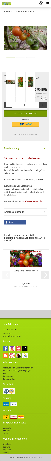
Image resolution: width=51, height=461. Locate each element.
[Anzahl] (25, 105)
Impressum (7, 333)
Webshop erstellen (17, 457)
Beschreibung (11, 148)
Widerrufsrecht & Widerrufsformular (18, 368)
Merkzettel (7, 428)
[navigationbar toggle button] (47, 3)
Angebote (7, 450)
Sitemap (6, 452)
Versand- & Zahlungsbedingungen (17, 370)
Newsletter (7, 444)
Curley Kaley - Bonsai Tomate (26, 271)
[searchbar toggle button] (34, 3)
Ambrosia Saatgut (14, 211)
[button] (15, 222)
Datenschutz (8, 376)
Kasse (5, 433)
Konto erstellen (9, 379)
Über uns (6, 447)
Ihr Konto (6, 431)
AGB (4, 373)
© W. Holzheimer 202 (11, 336)
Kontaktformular (10, 329)
